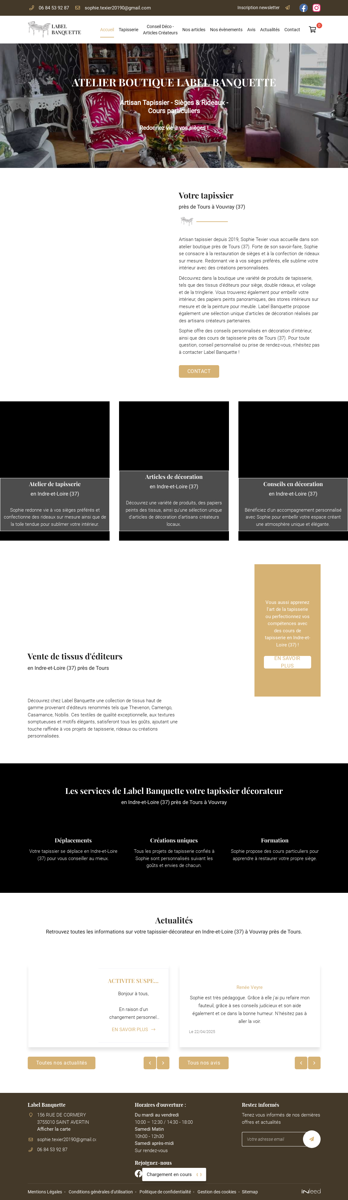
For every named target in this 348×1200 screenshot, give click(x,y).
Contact (292, 29)
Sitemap (250, 1191)
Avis (251, 29)
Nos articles (193, 29)
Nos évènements (226, 29)
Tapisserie (128, 29)
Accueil (107, 29)
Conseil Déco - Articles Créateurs (160, 29)
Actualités (270, 29)
